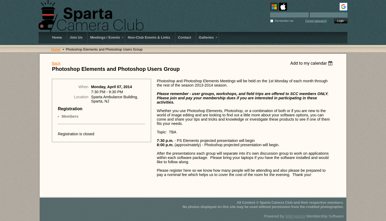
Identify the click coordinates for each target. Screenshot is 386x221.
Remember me (284, 20)
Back (56, 63)
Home (55, 49)
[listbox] (312, 63)
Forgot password (315, 20)
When (83, 87)
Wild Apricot (295, 216)
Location (81, 97)
